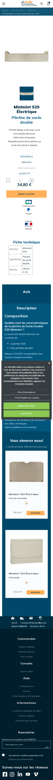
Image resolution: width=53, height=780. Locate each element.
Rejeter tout (26, 406)
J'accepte (26, 414)
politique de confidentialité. (20, 759)
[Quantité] (20, 180)
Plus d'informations (26, 392)
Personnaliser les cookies (27, 397)
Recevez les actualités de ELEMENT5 (19, 739)
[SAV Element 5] (29, 3)
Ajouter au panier (26, 194)
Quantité (24, 173)
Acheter (35, 513)
